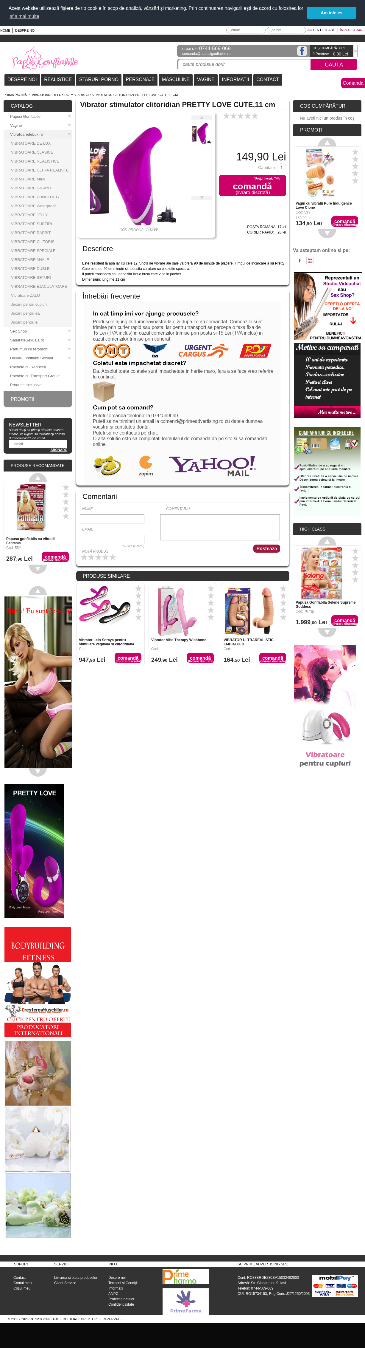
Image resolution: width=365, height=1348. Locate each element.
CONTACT (267, 79)
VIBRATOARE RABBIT (31, 233)
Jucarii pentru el (24, 322)
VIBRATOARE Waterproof (33, 206)
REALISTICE (58, 79)
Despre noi (25, 30)
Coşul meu (21, 1288)
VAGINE (206, 79)
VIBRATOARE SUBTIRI (31, 224)
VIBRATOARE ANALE (30, 259)
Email (87, 529)
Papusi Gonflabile (40, 116)
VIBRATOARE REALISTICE (35, 161)
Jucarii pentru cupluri (29, 304)
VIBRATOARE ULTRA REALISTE (40, 170)
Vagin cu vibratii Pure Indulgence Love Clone (324, 205)
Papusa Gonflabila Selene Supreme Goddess (325, 604)
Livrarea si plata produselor (75, 1278)
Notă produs (95, 551)
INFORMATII (235, 79)
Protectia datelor (121, 1299)
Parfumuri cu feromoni (40, 349)
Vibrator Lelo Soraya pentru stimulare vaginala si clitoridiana (106, 642)
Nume (87, 509)
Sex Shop (40, 331)
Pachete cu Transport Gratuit (35, 376)
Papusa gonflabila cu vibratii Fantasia (30, 541)
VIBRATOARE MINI (28, 179)
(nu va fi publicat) (133, 546)
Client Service (65, 1283)
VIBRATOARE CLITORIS (32, 241)
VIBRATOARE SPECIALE (33, 250)
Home (5, 30)
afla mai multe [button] (24, 16)
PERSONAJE (140, 79)
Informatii (115, 1288)
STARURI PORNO (98, 79)
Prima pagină (15, 95)
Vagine (40, 125)
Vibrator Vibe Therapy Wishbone (178, 640)
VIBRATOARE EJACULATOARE (39, 286)
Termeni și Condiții (123, 1283)
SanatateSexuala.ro (40, 340)
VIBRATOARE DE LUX (31, 143)
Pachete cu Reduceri (28, 367)
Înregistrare (352, 30)
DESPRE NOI (22, 79)
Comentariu (178, 509)
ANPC (113, 1294)
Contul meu (22, 1283)
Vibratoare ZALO (25, 295)
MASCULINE (176, 79)
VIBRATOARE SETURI (31, 277)
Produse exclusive (26, 385)
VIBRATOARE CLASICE (32, 152)
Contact (19, 1278)
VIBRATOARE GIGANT (31, 188)
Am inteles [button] (331, 12)
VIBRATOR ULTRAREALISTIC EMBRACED (249, 642)
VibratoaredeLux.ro (50, 95)
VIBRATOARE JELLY (29, 215)
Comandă (128, 659)
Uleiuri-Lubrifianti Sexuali (40, 358)
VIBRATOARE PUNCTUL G (35, 197)
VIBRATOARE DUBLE (30, 268)
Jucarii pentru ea (25, 313)
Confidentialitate (121, 1304)
